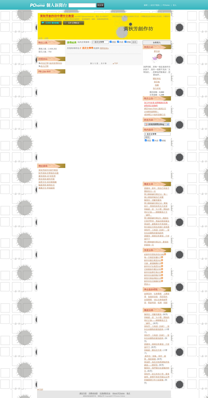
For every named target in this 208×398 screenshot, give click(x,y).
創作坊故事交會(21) (152, 272)
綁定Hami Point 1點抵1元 (155, 109)
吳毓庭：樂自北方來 (153, 350)
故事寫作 (148, 294)
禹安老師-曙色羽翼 (47, 179)
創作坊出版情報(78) (152, 275)
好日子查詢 (155, 5)
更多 (147, 284)
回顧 (165, 303)
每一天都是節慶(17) (152, 257)
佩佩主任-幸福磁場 (47, 188)
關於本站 (157, 78)
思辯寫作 (163, 297)
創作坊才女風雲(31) (152, 266)
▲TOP (115, 63)
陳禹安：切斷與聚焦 (153, 200)
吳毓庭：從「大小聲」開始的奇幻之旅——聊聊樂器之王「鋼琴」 (156, 212)
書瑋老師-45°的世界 (47, 176)
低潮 (160, 303)
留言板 (157, 82)
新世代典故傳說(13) (152, 278)
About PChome (118, 393)
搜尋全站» (104, 48)
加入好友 (157, 88)
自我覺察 (148, 300)
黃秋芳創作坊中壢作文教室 (57, 16)
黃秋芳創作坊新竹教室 (48, 170)
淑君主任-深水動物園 (48, 182)
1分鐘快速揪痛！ (151, 111)
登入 (174, 5)
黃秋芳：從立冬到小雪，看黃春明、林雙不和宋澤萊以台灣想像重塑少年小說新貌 (156, 377)
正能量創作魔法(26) (152, 269)
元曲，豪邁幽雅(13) (152, 263)
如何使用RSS (55, 63)
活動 (46, 38)
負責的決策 (153, 297)
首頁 (40, 38)
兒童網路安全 (105, 393)
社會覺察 (158, 294)
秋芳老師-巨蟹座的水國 (48, 173)
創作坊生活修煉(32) (152, 281)
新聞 (145, 5)
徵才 (128, 393)
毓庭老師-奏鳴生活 (47, 185)
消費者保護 (93, 393)
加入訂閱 (44, 66)
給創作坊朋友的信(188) (154, 254)
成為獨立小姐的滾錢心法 (154, 114)
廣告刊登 (83, 393)
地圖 (157, 85)
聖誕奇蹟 (152, 303)
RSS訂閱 (45, 63)
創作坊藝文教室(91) (152, 260)
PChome (166, 5)
